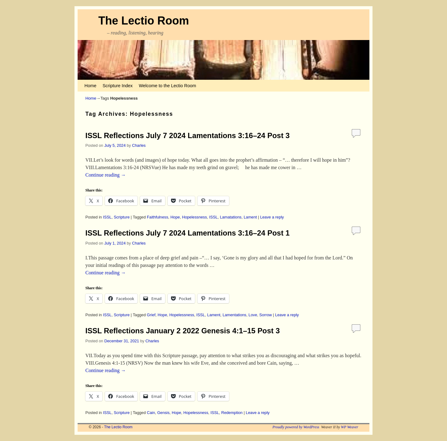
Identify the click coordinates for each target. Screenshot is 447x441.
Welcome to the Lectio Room (167, 85)
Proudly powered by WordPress (296, 427)
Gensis (163, 412)
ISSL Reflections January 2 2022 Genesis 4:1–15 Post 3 (182, 330)
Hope (175, 217)
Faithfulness (157, 217)
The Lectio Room (143, 20)
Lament (250, 217)
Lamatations (230, 217)
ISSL (107, 217)
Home (90, 85)
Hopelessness (194, 217)
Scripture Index (117, 85)
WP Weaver (349, 427)
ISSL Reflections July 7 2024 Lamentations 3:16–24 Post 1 (187, 233)
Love (253, 315)
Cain (151, 412)
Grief (151, 315)
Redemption (232, 412)
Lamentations (234, 315)
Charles (139, 145)
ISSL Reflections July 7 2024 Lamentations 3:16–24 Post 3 (187, 135)
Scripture (121, 217)
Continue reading (105, 175)
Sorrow (265, 315)
